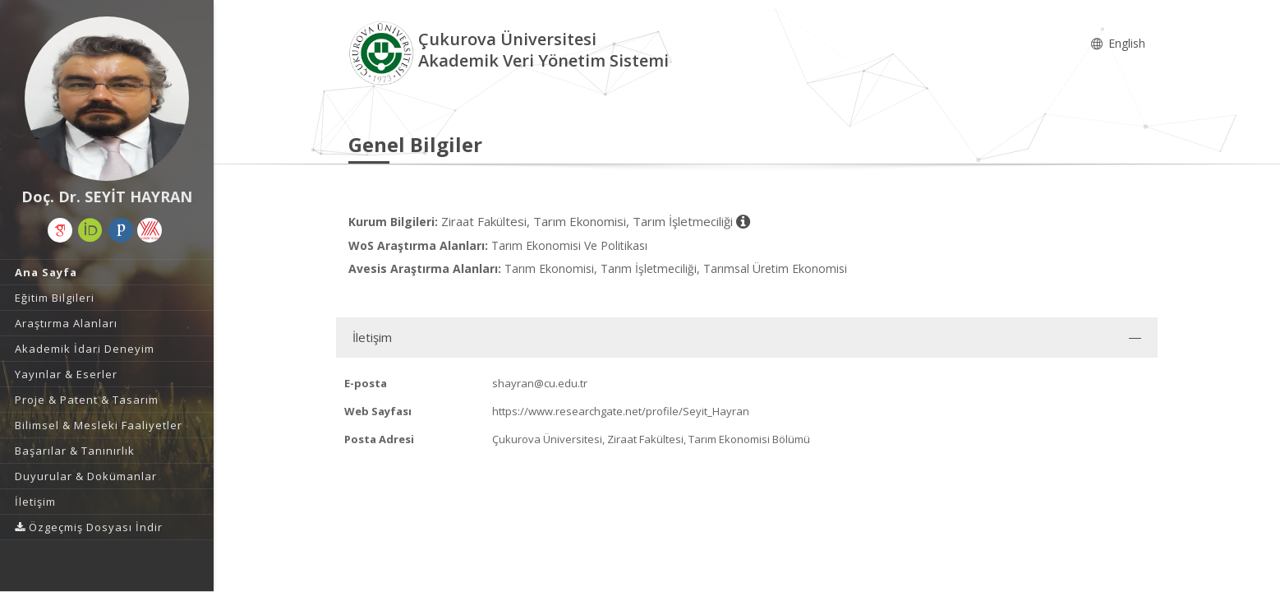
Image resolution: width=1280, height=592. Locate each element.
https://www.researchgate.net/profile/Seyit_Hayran (620, 411)
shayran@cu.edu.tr (539, 383)
